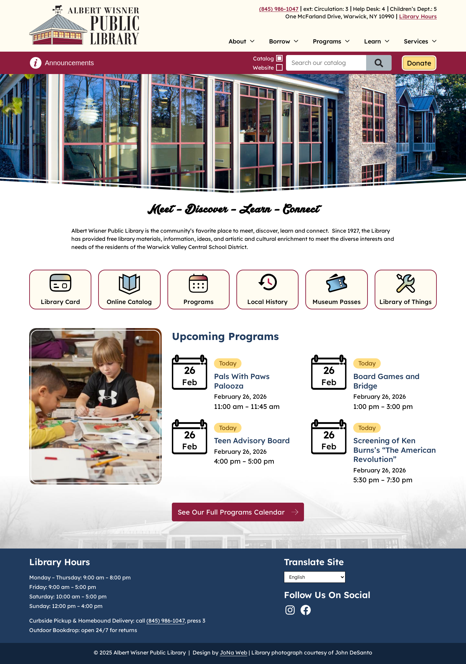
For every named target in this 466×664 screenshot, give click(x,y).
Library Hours (418, 16)
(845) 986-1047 (279, 8)
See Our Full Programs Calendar (231, 512)
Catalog (263, 58)
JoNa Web (233, 652)
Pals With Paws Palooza (242, 381)
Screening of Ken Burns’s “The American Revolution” (394, 450)
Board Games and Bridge (386, 381)
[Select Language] (314, 577)
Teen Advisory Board (252, 440)
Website (263, 67)
